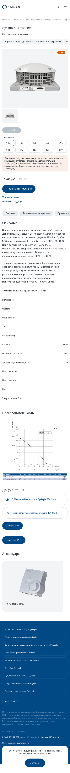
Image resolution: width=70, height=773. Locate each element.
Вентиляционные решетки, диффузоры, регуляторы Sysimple (31, 645)
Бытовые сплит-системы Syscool (19, 691)
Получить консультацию (19, 188)
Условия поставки (10, 197)
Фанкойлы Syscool (13, 668)
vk (14, 701)
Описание (10, 213)
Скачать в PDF (14, 540)
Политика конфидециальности (15, 743)
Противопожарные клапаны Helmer (20, 652)
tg (5, 701)
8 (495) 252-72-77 (10, 737)
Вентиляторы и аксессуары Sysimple (21, 629)
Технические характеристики (36, 213)
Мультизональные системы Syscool (20, 676)
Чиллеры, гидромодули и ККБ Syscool (22, 660)
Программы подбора (12, 201)
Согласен (35, 762)
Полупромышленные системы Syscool (21, 683)
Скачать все (12, 525)
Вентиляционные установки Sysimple (21, 637)
